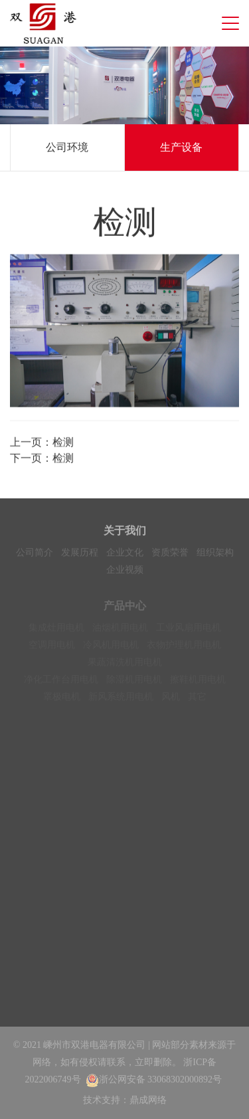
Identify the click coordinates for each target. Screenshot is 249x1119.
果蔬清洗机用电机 (125, 665)
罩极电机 (61, 699)
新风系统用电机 (120, 699)
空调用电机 (52, 648)
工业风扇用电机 (188, 630)
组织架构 (215, 554)
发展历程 (79, 554)
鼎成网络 (148, 1100)
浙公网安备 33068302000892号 (154, 1079)
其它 (197, 699)
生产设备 (181, 147)
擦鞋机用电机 (198, 682)
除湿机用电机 (134, 682)
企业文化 (124, 554)
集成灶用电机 (56, 630)
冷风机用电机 (111, 648)
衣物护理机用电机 (184, 648)
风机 (170, 699)
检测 (63, 443)
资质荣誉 (170, 554)
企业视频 (124, 571)
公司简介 (34, 554)
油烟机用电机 (120, 630)
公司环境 (67, 147)
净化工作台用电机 (61, 682)
